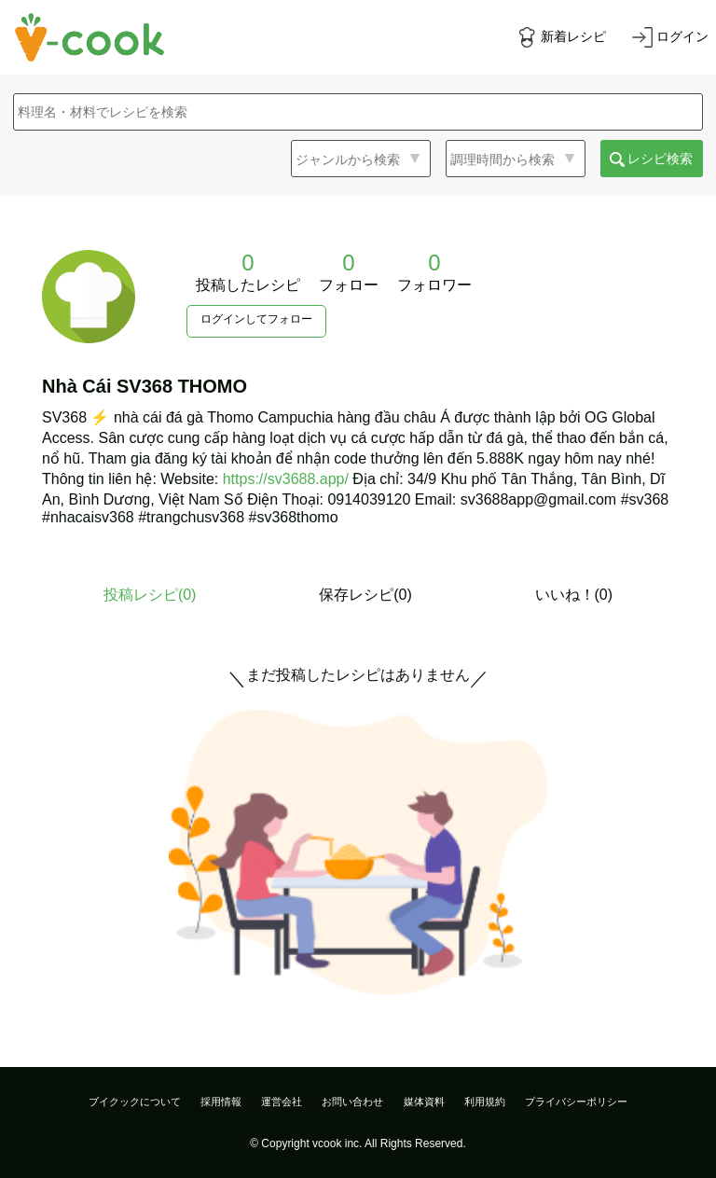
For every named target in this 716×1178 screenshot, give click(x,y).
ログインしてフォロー (256, 319)
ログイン (682, 36)
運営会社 (281, 1101)
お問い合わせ (352, 1101)
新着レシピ (573, 36)
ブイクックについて (135, 1101)
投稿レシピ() (150, 595)
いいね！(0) (574, 595)
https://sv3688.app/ (286, 479)
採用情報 (220, 1101)
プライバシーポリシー (576, 1101)
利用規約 (484, 1101)
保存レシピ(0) (365, 595)
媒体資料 (424, 1101)
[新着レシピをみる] (561, 37)
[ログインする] (670, 37)
